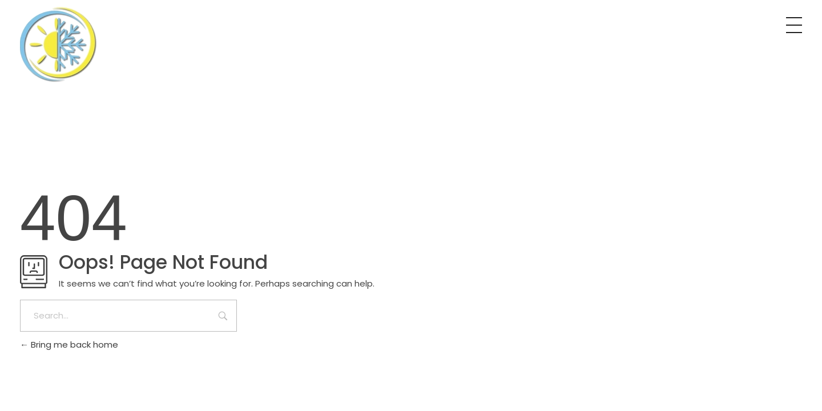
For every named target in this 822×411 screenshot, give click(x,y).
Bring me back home (69, 344)
